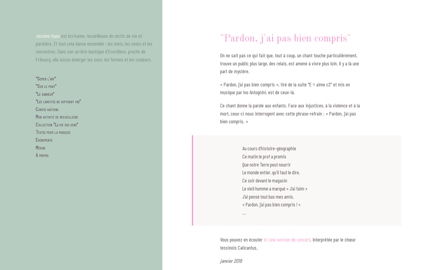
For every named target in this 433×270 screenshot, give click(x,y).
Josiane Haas (48, 35)
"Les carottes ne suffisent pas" (58, 101)
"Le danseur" (45, 93)
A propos (42, 155)
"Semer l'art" (46, 78)
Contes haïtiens (47, 109)
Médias (40, 147)
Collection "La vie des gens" (57, 124)
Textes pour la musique (53, 131)
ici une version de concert (287, 239)
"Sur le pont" (46, 85)
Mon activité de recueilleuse (57, 116)
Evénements (44, 139)
